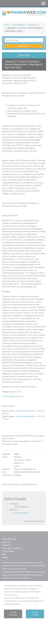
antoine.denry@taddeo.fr (25, 411)
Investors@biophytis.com (12, 396)
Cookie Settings (13, 613)
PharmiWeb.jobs (9, 539)
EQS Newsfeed (21, 513)
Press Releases (18, 25)
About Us (6, 542)
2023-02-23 (33, 25)
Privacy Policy (8, 551)
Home (6, 25)
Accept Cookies (35, 613)
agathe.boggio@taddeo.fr (26, 416)
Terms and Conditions (11, 548)
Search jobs (24, 46)
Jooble (5, 557)
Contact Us (7, 545)
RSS (3, 554)
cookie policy (12, 595)
